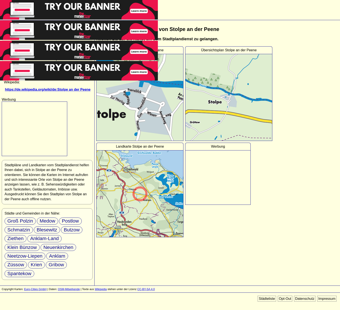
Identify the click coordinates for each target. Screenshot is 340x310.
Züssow (15, 264)
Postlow (70, 221)
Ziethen (15, 238)
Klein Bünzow (22, 247)
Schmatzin (18, 229)
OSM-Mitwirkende (69, 289)
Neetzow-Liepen (24, 256)
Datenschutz (304, 298)
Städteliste (267, 298)
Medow (47, 221)
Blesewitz (47, 229)
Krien (36, 264)
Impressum (326, 298)
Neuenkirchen (58, 247)
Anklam (57, 256)
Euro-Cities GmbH (35, 289)
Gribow (56, 264)
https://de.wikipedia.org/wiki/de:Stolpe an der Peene (48, 89)
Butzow (72, 229)
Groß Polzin (20, 221)
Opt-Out (285, 298)
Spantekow (19, 273)
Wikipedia (101, 289)
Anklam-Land (44, 238)
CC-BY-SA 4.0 (146, 289)
